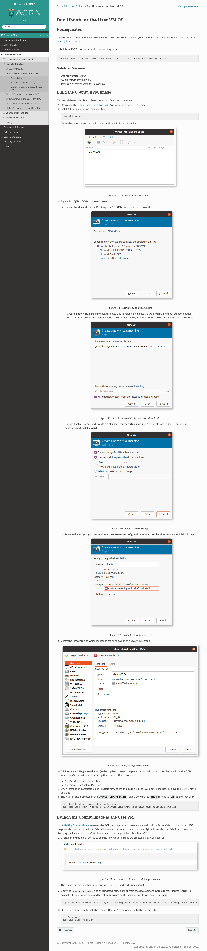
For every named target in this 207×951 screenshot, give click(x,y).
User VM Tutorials (13, 64)
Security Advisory (11, 137)
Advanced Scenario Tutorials (18, 59)
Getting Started (10, 49)
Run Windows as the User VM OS (22, 94)
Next (192, 930)
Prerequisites (16, 78)
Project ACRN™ (24, 10)
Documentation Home (15, 40)
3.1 (58, 6)
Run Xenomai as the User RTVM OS (23, 99)
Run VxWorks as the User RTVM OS (24, 103)
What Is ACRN (9, 44)
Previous (65, 930)
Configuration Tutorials (15, 112)
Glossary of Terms (12, 141)
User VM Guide (14, 69)
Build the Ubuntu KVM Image (23, 83)
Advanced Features (14, 117)
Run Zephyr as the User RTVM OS (23, 108)
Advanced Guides (11, 54)
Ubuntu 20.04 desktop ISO (93, 105)
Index (6, 146)
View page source (188, 6)
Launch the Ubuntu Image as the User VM (27, 88)
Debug (7, 122)
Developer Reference (13, 127)
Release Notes (9, 132)
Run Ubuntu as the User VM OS (22, 73)
